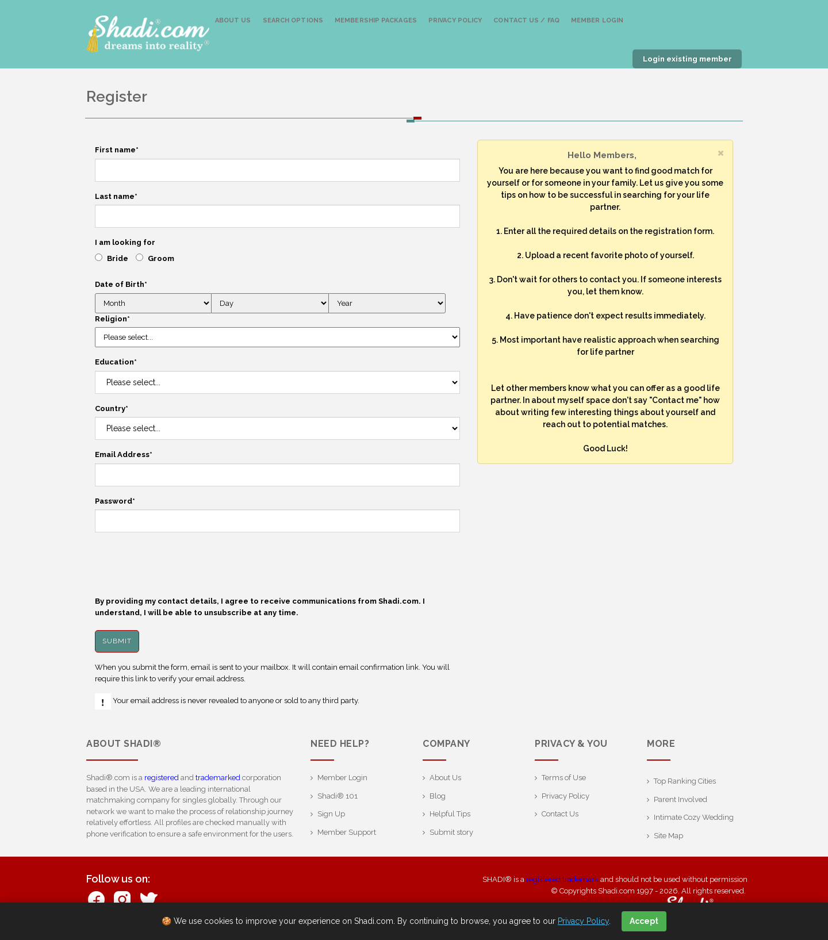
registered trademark (562, 879)
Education (116, 362)
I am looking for (125, 242)
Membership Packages (376, 20)
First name (117, 149)
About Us (233, 20)
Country (111, 408)
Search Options (293, 20)
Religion (112, 318)
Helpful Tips (450, 813)
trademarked (217, 777)
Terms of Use (564, 777)
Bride (117, 258)
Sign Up (331, 813)
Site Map (668, 835)
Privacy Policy (455, 20)
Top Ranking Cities (685, 781)
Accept (644, 921)
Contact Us (560, 813)
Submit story (451, 832)
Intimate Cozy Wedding (694, 817)
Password (115, 501)
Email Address (123, 454)
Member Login (597, 20)
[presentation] (182, 564)
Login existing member (687, 59)
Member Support (346, 832)
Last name (116, 196)
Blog (438, 796)
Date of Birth (121, 284)
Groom (161, 258)
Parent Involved (680, 799)
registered (161, 777)
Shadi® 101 (337, 796)
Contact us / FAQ (526, 20)
